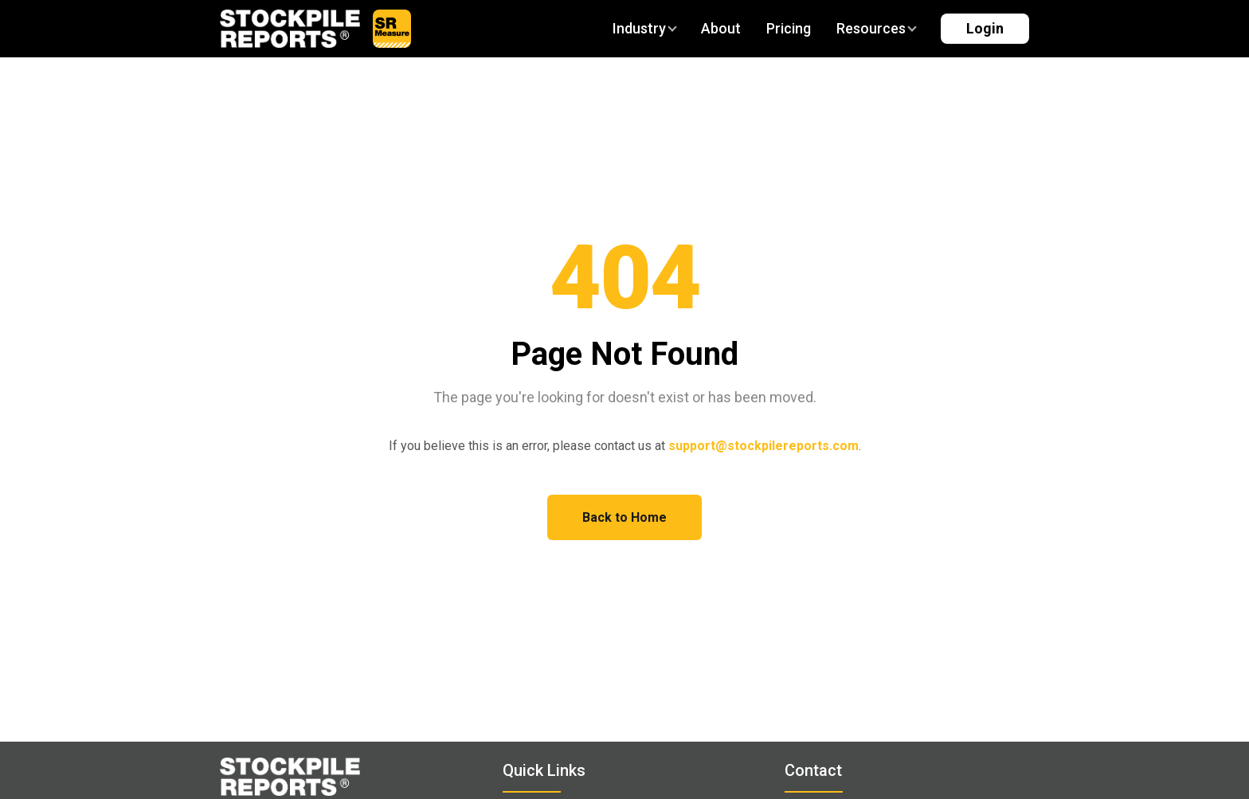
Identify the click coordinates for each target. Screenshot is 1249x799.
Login (985, 28)
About (721, 28)
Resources (875, 28)
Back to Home (624, 517)
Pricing (788, 28)
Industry (644, 28)
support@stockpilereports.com (763, 445)
